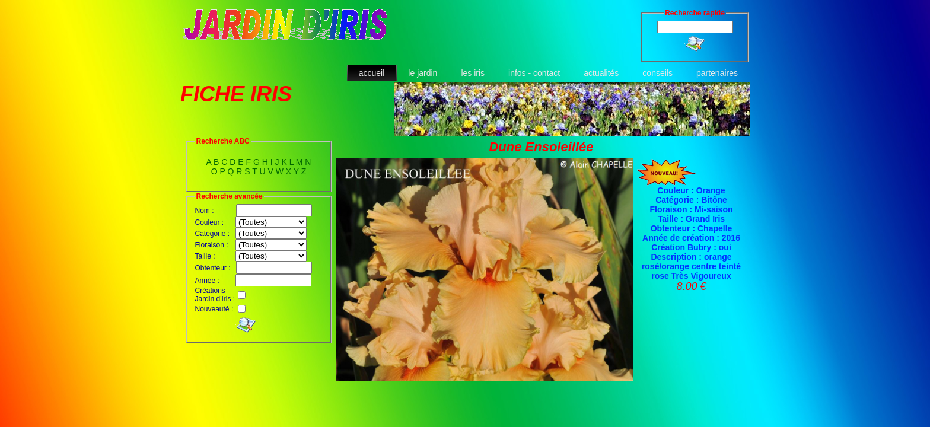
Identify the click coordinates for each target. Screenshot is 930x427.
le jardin (422, 73)
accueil (372, 73)
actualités (601, 73)
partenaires (717, 73)
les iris (473, 73)
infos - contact (534, 73)
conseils (657, 73)
